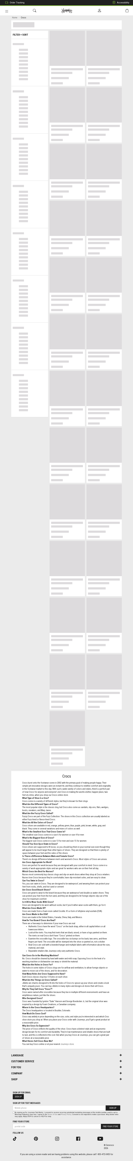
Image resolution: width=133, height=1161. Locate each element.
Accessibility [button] (120, 2)
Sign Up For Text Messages (26, 1103)
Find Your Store (21, 1121)
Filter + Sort (29, 34)
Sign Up (18, 1096)
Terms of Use (52, 1114)
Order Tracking (14, 2)
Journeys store (67, 1044)
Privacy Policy (66, 1114)
